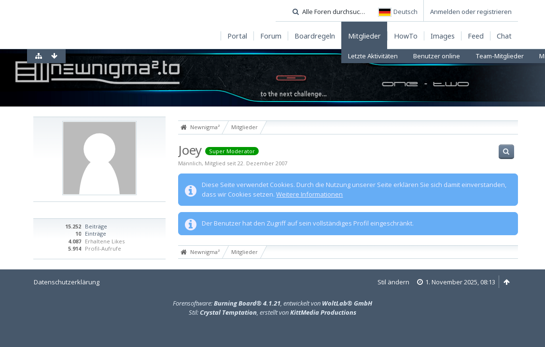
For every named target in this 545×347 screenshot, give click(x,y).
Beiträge (96, 226)
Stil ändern (393, 282)
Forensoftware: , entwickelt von (272, 303)
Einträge (95, 233)
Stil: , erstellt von (272, 312)
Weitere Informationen (309, 194)
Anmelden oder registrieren (471, 11)
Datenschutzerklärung (66, 282)
